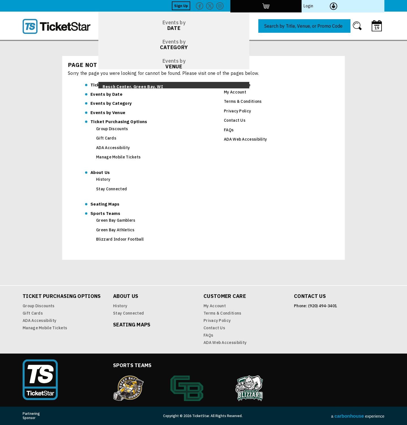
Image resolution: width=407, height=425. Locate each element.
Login (362, 5)
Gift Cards (106, 138)
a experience (357, 416)
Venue (107, 112)
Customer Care (234, 85)
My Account (235, 92)
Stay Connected (111, 188)
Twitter (313, 6)
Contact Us (234, 120)
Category (111, 103)
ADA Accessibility (113, 147)
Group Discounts (112, 128)
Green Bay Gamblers (115, 220)
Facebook (303, 6)
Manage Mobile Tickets (118, 157)
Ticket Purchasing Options (118, 121)
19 (376, 27)
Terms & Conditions (242, 101)
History (103, 179)
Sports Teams (105, 213)
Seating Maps (105, 204)
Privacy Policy (237, 111)
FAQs (228, 129)
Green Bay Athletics (115, 229)
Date (106, 94)
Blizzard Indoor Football (120, 239)
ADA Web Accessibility (245, 139)
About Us (100, 172)
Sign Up (285, 5)
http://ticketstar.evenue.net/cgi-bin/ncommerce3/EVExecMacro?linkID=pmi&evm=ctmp (342, 6)
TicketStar (60, 26)
